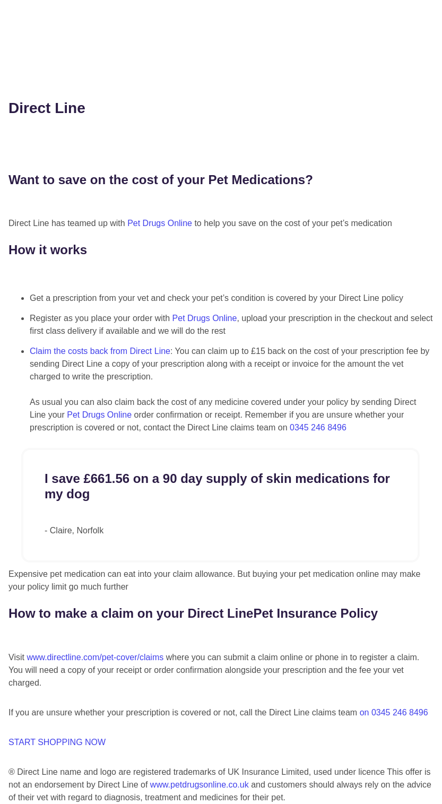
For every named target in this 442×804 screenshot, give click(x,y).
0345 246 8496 (318, 427)
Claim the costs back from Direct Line (100, 351)
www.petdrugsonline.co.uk (199, 784)
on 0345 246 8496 (394, 712)
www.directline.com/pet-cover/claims (95, 657)
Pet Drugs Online (159, 223)
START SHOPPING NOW (57, 742)
